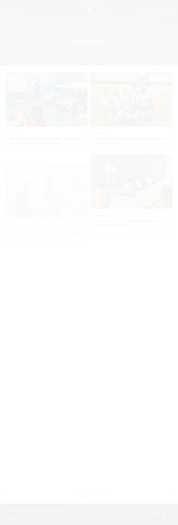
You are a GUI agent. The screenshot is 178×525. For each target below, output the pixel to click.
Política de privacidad (52, 510)
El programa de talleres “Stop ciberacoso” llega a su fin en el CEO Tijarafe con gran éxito (46, 140)
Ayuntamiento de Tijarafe (19, 517)
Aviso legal (11, 510)
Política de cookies (29, 510)
